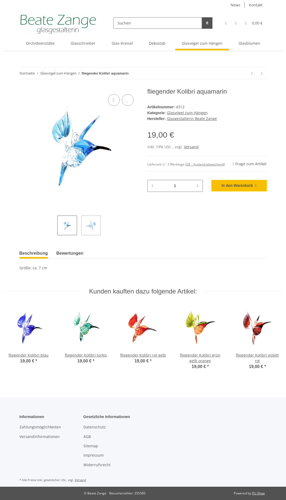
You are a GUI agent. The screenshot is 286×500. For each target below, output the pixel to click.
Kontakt (256, 4)
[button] (226, 23)
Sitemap (90, 445)
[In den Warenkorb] (239, 185)
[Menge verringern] (153, 186)
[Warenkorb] (254, 23)
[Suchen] (157, 23)
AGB (87, 436)
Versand (191, 146)
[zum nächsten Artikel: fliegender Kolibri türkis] (262, 73)
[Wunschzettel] (236, 23)
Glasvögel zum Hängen (187, 112)
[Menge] (175, 186)
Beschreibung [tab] (33, 253)
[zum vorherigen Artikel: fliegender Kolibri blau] (252, 73)
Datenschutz (94, 426)
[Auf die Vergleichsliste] (114, 100)
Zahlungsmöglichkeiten (40, 426)
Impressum (93, 455)
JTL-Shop (258, 493)
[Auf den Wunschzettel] (128, 100)
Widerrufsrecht (97, 464)
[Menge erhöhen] (197, 186)
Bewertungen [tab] (69, 253)
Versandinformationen (39, 436)
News (235, 4)
